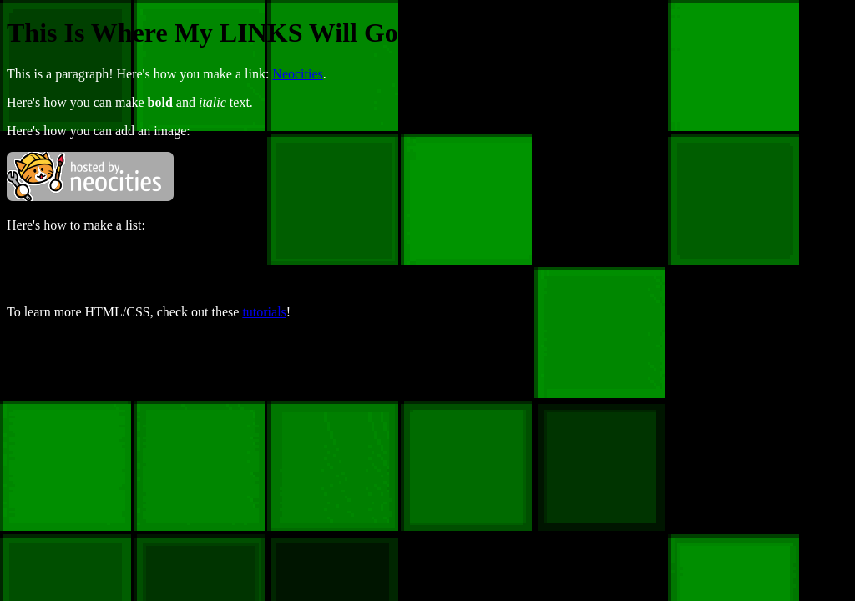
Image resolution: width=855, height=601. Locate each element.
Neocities (297, 74)
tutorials (264, 312)
